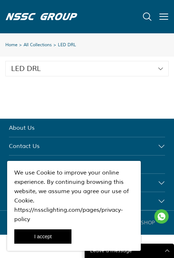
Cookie (45, 172)
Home (11, 45)
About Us (22, 128)
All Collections (38, 45)
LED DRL (67, 45)
